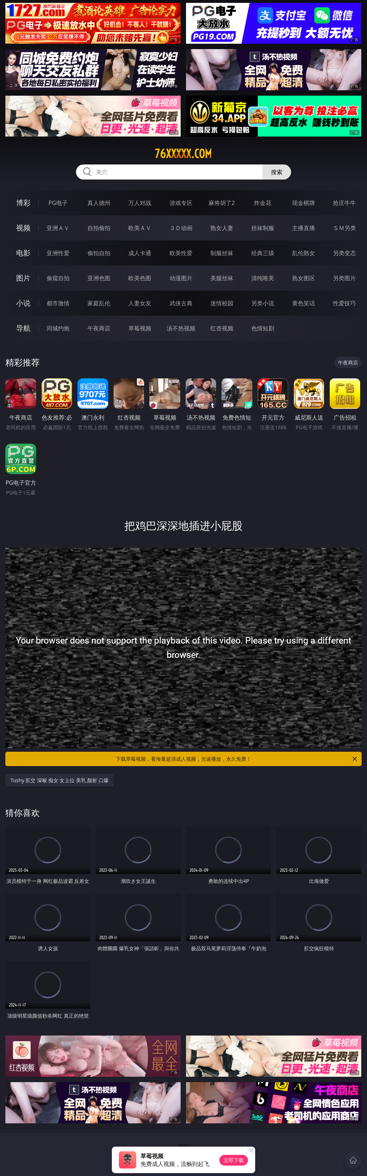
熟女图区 (303, 278)
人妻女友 (139, 303)
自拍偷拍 (98, 228)
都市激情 (58, 303)
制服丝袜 (221, 253)
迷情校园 (221, 303)
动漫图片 (181, 278)
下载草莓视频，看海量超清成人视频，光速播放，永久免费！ (237, 759)
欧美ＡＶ (139, 228)
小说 (23, 303)
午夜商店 (98, 328)
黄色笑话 (303, 303)
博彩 (23, 202)
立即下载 (234, 1160)
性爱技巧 (344, 303)
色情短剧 (262, 328)
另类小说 (262, 303)
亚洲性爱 (58, 253)
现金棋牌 (303, 203)
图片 (23, 278)
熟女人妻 (221, 228)
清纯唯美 (262, 278)
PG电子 (57, 203)
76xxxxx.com (183, 154)
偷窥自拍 (58, 278)
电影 (23, 253)
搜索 (276, 172)
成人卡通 (139, 253)
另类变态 (344, 253)
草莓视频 (139, 328)
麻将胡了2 (222, 203)
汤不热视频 (181, 328)
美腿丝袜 (221, 278)
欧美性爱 (181, 253)
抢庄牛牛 (344, 203)
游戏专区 (181, 203)
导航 (23, 328)
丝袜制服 (262, 228)
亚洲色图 (98, 278)
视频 (23, 228)
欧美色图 (139, 278)
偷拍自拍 (98, 253)
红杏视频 (221, 328)
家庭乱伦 (98, 303)
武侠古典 (181, 303)
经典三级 (262, 253)
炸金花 (262, 203)
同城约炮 (58, 328)
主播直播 (303, 228)
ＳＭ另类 (344, 228)
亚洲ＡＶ (58, 228)
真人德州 (98, 203)
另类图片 (344, 278)
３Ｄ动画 (181, 228)
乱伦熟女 (303, 253)
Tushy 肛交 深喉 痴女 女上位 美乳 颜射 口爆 (59, 780)
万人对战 (139, 203)
